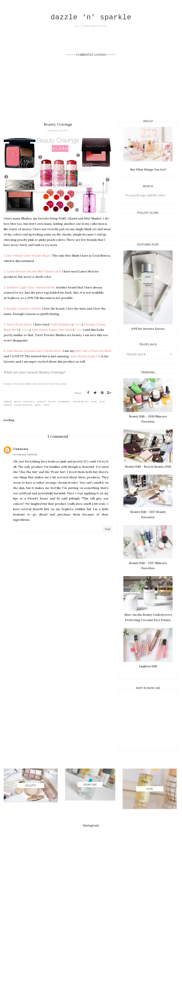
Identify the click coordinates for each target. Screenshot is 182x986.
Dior (94, 402)
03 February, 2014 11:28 (25, 455)
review (77, 325)
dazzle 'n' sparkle (90, 16)
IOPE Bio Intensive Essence (148, 328)
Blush (52, 402)
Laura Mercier (23, 405)
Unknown (20, 449)
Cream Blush (81, 402)
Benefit (41, 402)
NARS (38, 405)
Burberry (64, 402)
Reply (107, 529)
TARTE (46, 405)
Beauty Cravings (24, 402)
